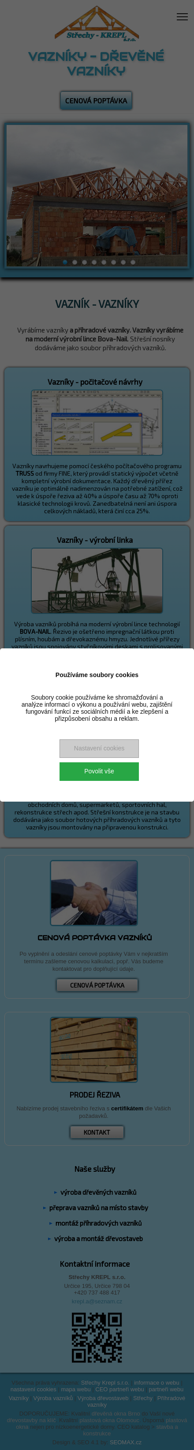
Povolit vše (99, 771)
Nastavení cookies (99, 748)
